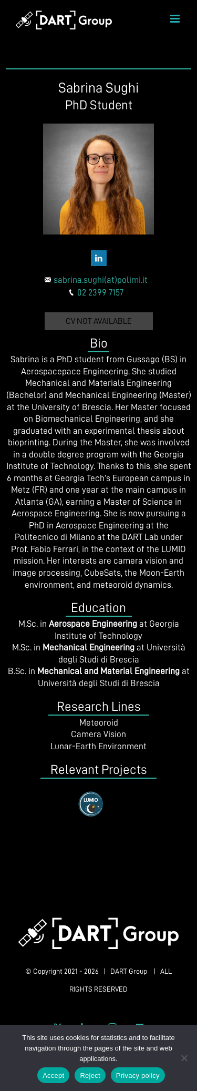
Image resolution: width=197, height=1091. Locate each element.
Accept (53, 1075)
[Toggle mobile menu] (175, 18)
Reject (90, 1075)
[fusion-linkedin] (99, 258)
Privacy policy (138, 1075)
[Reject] (184, 1058)
